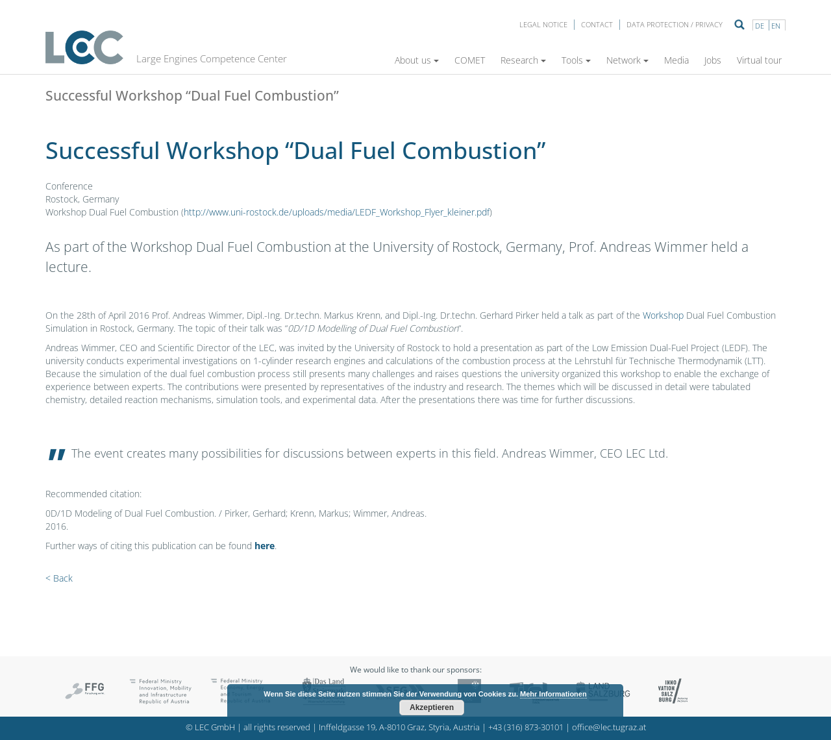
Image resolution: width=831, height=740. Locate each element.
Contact (597, 24)
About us (417, 60)
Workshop (663, 315)
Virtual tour (759, 60)
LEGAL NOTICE (543, 24)
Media (676, 60)
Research (523, 60)
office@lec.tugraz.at (609, 727)
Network (627, 60)
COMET (469, 60)
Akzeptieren (432, 707)
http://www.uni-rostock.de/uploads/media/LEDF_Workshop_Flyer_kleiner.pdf (337, 212)
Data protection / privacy (674, 24)
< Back (59, 578)
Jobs (712, 60)
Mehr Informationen (553, 694)
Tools (576, 60)
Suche (739, 24)
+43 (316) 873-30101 (526, 727)
